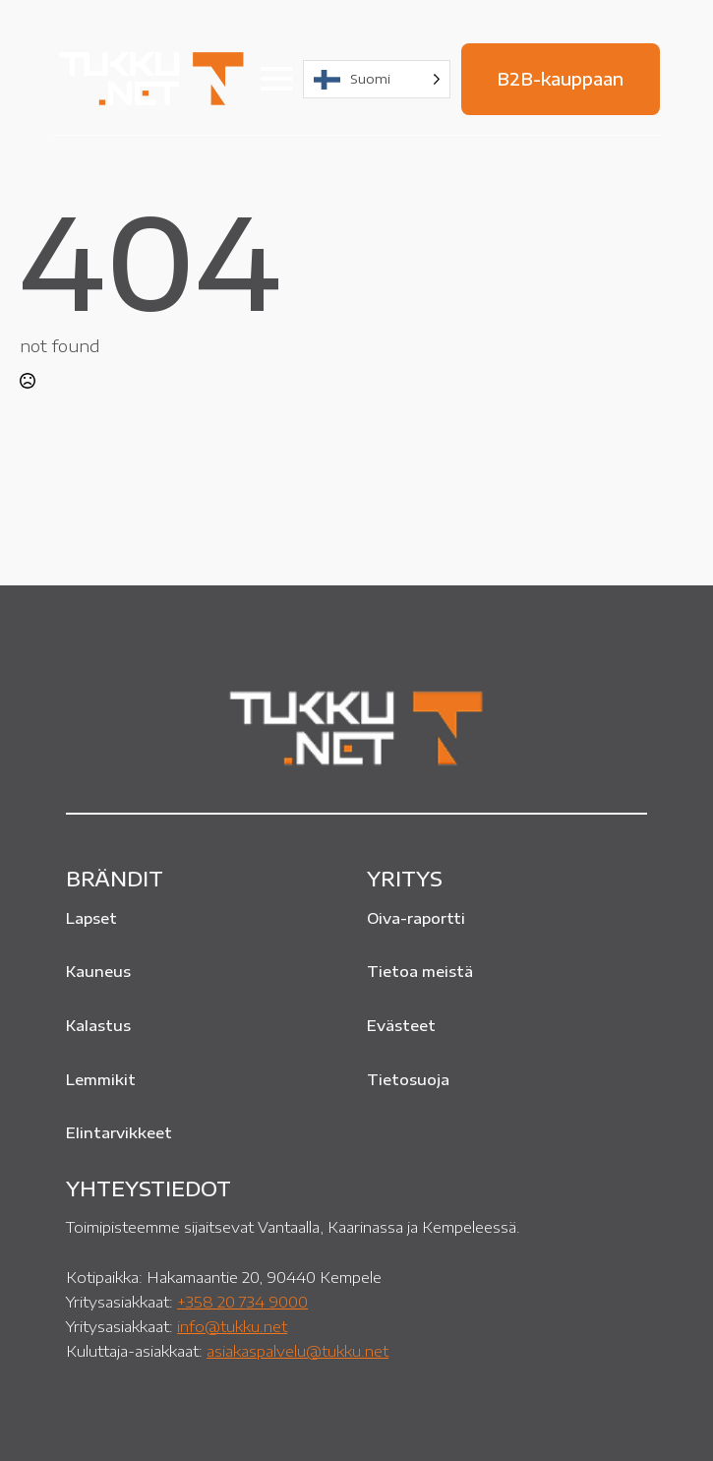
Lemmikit (101, 1079)
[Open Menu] (276, 78)
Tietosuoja (408, 1079)
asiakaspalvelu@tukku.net (297, 1350)
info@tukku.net (232, 1325)
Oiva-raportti (416, 918)
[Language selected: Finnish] (376, 79)
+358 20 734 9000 (242, 1301)
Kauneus (98, 971)
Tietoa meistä (420, 971)
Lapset (91, 918)
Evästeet (401, 1025)
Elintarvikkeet (119, 1132)
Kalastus (98, 1025)
